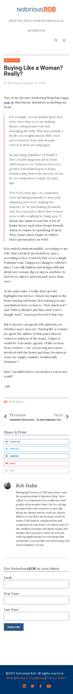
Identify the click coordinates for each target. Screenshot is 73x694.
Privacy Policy (56, 678)
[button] (64, 40)
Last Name (11, 609)
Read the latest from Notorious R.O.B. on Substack (36, 25)
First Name (11, 593)
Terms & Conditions (30, 678)
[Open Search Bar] (56, 40)
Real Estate (11, 60)
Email (8, 577)
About (10, 678)
